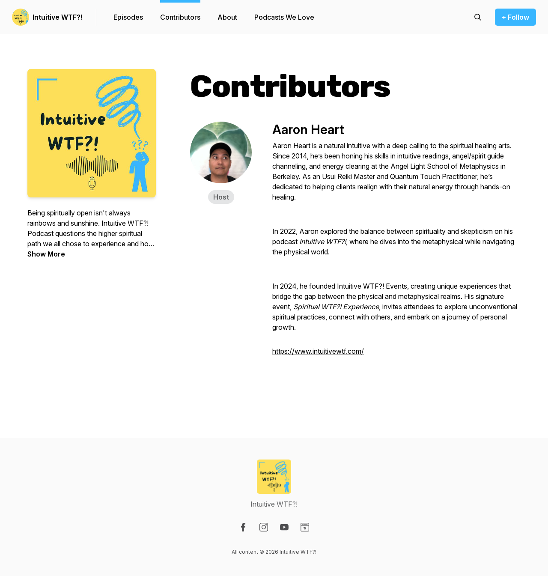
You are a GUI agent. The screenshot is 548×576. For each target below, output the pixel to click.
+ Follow (515, 17)
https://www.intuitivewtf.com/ (318, 351)
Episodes (128, 17)
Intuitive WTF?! (57, 17)
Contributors (180, 17)
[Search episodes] (477, 17)
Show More (46, 254)
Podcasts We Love (284, 17)
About (227, 17)
